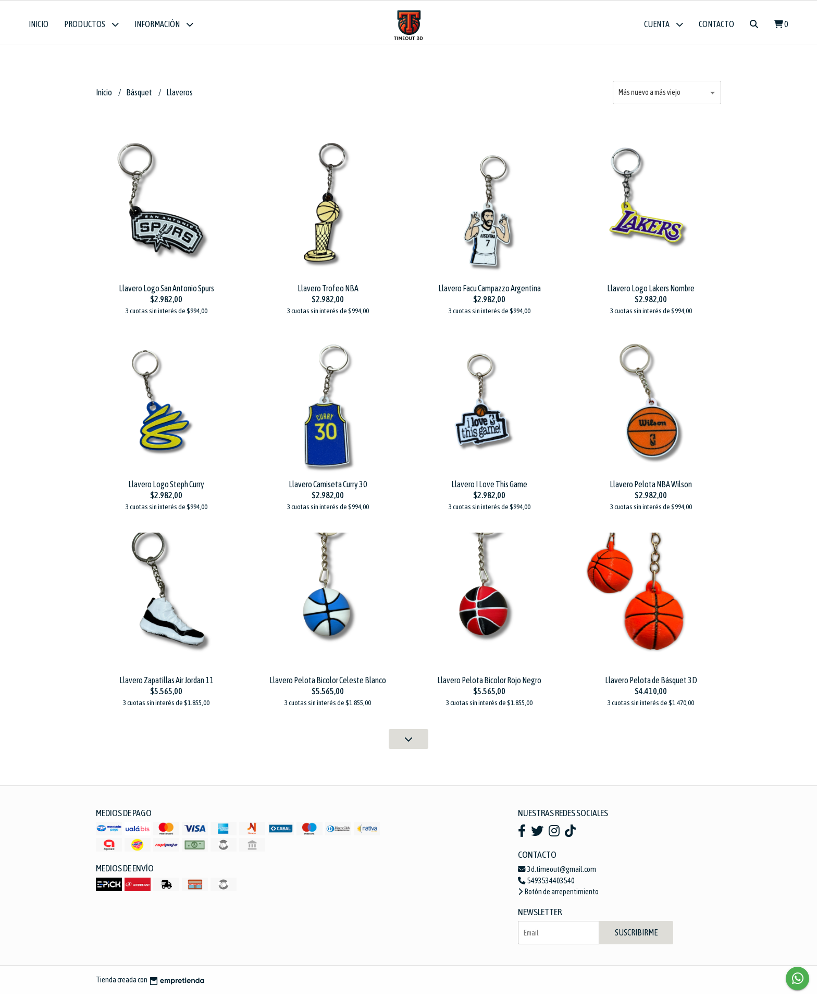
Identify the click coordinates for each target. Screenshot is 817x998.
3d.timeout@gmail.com (557, 873)
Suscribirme (636, 936)
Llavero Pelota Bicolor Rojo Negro (489, 684)
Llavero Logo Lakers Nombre (651, 292)
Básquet (139, 96)
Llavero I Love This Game (489, 487)
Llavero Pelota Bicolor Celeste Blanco (327, 684)
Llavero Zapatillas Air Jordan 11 (166, 684)
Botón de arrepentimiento (558, 896)
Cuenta (663, 24)
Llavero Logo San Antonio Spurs (166, 292)
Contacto (716, 24)
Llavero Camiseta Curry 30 (328, 487)
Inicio (38, 24)
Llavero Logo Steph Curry (166, 487)
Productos (91, 24)
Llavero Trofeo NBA (328, 292)
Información (163, 24)
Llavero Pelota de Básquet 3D (651, 684)
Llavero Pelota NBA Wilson (651, 487)
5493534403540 (546, 884)
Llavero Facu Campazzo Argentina (489, 292)
